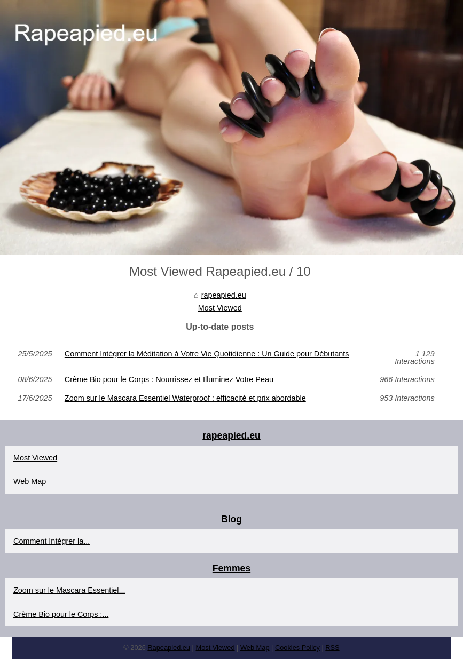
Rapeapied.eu (168, 648)
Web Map (29, 481)
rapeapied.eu (223, 295)
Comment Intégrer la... (51, 541)
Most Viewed (220, 308)
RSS (332, 648)
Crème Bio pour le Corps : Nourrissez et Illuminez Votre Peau (169, 379)
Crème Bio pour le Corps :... (60, 614)
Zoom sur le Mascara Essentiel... (69, 590)
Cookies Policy (297, 648)
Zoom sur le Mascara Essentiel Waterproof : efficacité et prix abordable (185, 398)
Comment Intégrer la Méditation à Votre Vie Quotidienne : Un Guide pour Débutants (207, 354)
